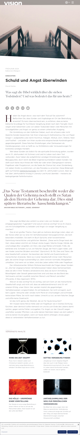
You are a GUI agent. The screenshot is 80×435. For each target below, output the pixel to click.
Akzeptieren (72, 432)
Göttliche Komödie (28, 171)
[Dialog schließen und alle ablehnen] (78, 423)
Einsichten (10, 76)
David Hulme (10, 86)
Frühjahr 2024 (12, 69)
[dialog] (40, 428)
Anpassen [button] (4, 432)
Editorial (8, 71)
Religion (17, 71)
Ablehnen (62, 432)
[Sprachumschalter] (67, 2)
